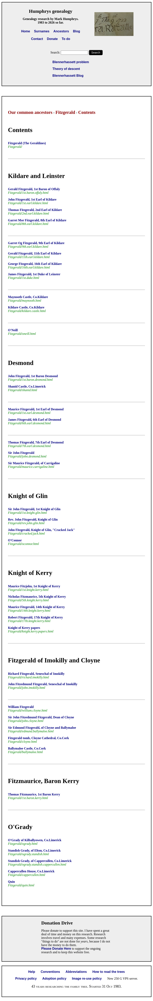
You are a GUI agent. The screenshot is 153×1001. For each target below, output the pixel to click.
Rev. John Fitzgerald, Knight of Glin (33, 519)
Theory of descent (66, 69)
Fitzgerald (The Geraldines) (27, 143)
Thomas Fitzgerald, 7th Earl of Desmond (36, 442)
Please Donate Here (56, 948)
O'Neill (13, 330)
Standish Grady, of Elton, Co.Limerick (34, 850)
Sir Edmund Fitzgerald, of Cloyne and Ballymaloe (42, 727)
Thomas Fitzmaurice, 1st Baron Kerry (34, 794)
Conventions (50, 971)
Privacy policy (26, 978)
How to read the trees (108, 971)
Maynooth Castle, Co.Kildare (28, 297)
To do (66, 39)
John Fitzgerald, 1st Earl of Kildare (32, 199)
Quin (11, 881)
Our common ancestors (30, 112)
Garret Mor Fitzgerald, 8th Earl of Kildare (37, 220)
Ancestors (61, 31)
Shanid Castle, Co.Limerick (27, 386)
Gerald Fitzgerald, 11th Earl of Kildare (34, 253)
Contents (86, 112)
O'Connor (15, 540)
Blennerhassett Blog (67, 75)
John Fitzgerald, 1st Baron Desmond (33, 376)
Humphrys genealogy (50, 11)
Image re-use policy (87, 978)
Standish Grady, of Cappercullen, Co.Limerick (40, 861)
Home (25, 31)
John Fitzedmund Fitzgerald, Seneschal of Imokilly (42, 684)
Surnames (41, 31)
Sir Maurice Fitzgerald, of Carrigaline (34, 463)
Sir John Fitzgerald (21, 452)
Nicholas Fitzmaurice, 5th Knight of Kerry (37, 596)
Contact (37, 39)
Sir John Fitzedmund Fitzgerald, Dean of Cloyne (41, 717)
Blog (76, 31)
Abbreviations (76, 971)
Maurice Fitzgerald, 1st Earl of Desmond (36, 409)
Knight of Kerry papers (24, 627)
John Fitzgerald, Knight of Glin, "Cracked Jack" (41, 530)
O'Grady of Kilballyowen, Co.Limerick (34, 840)
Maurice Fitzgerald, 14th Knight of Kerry (36, 607)
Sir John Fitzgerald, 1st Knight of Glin (34, 509)
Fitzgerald (65, 112)
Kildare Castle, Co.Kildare (26, 307)
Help (31, 971)
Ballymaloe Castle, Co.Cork (27, 748)
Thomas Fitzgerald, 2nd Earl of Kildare (35, 210)
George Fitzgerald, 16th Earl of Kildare (35, 263)
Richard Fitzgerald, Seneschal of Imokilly (36, 673)
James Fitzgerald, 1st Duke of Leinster (34, 274)
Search (95, 52)
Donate (52, 39)
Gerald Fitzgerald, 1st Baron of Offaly (34, 189)
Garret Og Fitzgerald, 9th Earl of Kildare (36, 243)
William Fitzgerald (21, 707)
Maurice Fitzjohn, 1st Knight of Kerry (34, 586)
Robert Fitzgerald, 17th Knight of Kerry (35, 617)
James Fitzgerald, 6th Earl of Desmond (34, 419)
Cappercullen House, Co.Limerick (31, 871)
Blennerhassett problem (70, 62)
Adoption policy (54, 978)
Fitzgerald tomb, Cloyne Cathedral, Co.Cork (38, 738)
